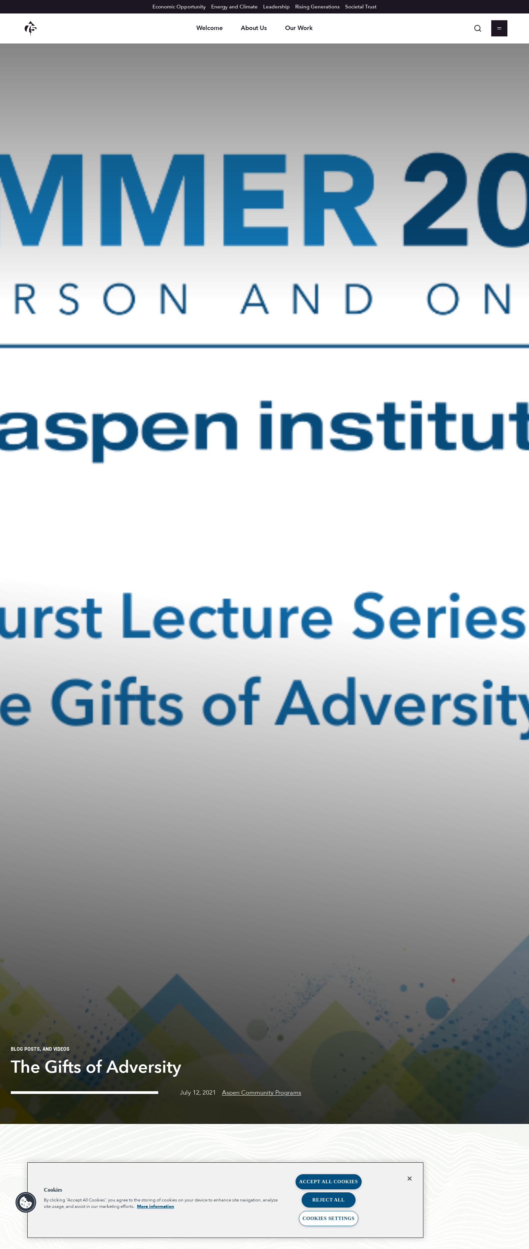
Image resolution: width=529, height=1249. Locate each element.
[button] (26, 1202)
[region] (225, 1200)
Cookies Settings (329, 1218)
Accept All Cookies (328, 1181)
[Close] (409, 1178)
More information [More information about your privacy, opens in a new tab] (155, 1206)
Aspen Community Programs (261, 1093)
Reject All (328, 1199)
